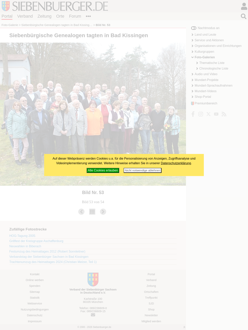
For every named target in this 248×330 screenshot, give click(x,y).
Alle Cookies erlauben (103, 170)
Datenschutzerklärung (176, 163)
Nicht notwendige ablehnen (142, 170)
